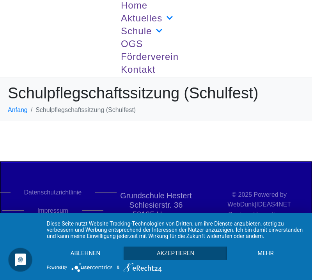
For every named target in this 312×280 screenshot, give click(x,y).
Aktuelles (147, 18)
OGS (132, 43)
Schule (142, 31)
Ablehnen (85, 253)
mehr (265, 253)
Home (134, 5)
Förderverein (150, 56)
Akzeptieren (175, 253)
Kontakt (138, 69)
